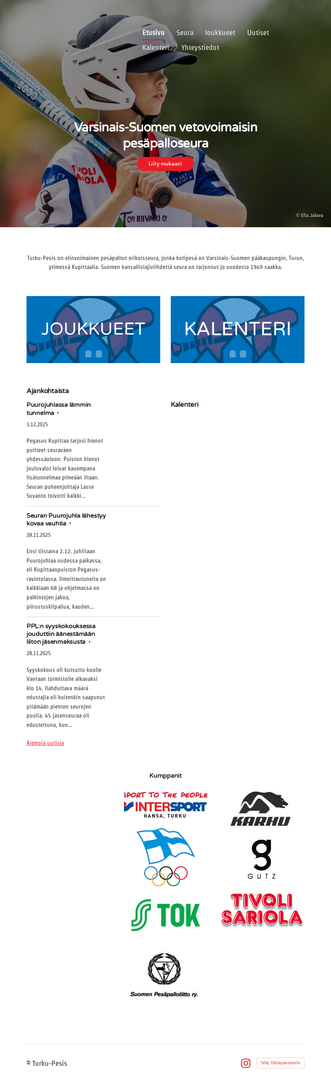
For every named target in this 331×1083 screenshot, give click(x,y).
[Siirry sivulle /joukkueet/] (93, 329)
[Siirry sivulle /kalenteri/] (237, 329)
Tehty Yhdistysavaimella (280, 1063)
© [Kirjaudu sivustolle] (29, 1063)
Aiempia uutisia (45, 743)
